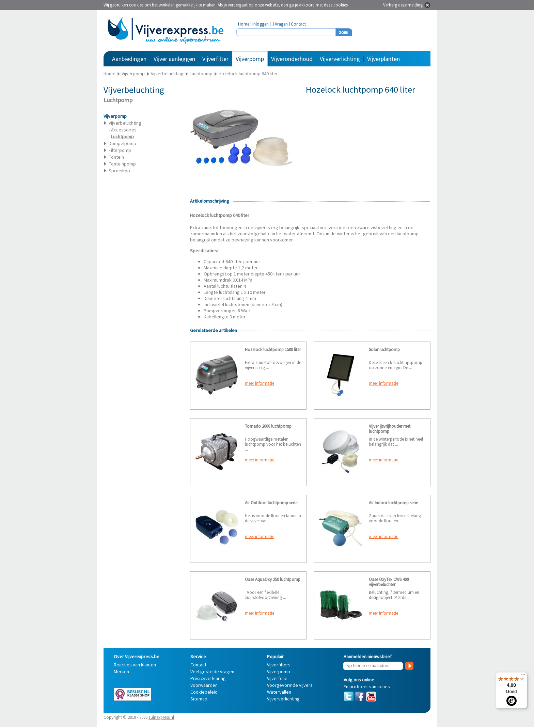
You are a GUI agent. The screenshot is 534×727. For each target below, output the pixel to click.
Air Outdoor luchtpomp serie (271, 503)
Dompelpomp (122, 143)
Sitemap (198, 699)
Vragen (281, 24)
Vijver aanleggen (174, 59)
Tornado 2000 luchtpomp (268, 426)
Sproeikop (119, 171)
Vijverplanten (383, 59)
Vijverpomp (250, 59)
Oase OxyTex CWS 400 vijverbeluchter (389, 581)
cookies (340, 5)
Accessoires (124, 130)
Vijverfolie (277, 678)
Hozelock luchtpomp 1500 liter (273, 349)
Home (243, 24)
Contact (298, 24)
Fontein (116, 157)
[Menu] (523, 676)
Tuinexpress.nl (161, 717)
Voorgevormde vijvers (290, 685)
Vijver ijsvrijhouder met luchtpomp (389, 428)
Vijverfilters (278, 665)
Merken (121, 671)
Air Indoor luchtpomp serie (393, 503)
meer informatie (259, 383)
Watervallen (279, 692)
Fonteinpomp (122, 164)
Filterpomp (120, 150)
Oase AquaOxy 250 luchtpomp (272, 579)
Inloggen (260, 24)
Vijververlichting (340, 59)
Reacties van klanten (135, 665)
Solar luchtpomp (384, 349)
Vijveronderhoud (292, 59)
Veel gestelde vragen (212, 671)
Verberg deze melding (403, 5)
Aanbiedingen (129, 59)
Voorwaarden (204, 685)
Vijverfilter (215, 59)
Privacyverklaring (208, 678)
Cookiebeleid (204, 692)
